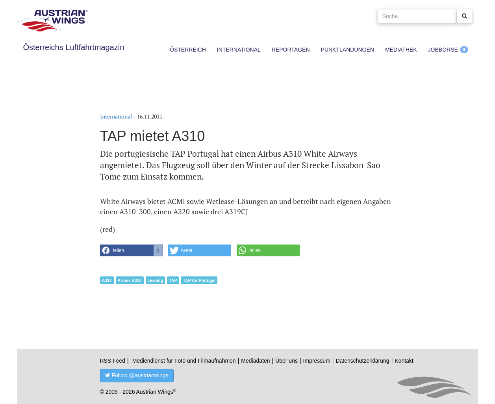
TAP (173, 280)
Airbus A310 (130, 280)
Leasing (155, 280)
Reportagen (291, 49)
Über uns (286, 361)
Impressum (316, 361)
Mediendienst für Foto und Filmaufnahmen (184, 361)
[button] (131, 250)
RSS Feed (113, 361)
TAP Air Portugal (199, 280)
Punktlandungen (347, 49)
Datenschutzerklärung (362, 361)
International (239, 49)
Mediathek (401, 49)
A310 (107, 280)
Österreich (188, 49)
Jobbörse (443, 49)
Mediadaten (255, 361)
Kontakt (404, 361)
